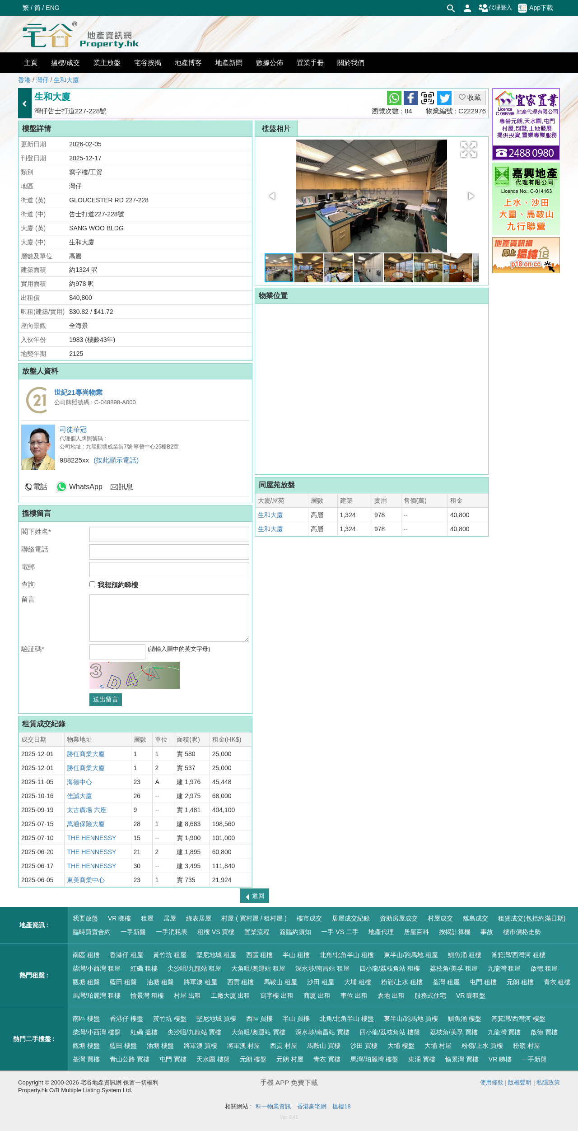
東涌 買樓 (421, 1059)
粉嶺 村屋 (526, 1045)
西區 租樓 (259, 954)
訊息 (126, 487)
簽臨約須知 (295, 931)
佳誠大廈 (79, 795)
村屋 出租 (187, 995)
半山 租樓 (296, 954)
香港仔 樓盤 (126, 1018)
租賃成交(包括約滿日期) (531, 918)
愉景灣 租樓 (147, 995)
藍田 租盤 (123, 982)
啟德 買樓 (544, 1032)
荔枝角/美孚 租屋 (454, 968)
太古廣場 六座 (87, 809)
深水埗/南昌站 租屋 (322, 968)
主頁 (30, 62)
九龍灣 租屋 (504, 968)
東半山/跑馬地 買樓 (411, 1018)
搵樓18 (341, 1106)
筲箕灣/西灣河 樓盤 (518, 1018)
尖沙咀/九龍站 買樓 (195, 1032)
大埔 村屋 (438, 1045)
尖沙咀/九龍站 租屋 (195, 968)
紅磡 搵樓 (144, 1032)
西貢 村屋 (283, 1045)
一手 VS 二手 (339, 931)
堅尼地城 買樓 (216, 1018)
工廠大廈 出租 (231, 995)
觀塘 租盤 (86, 982)
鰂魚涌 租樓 (464, 954)
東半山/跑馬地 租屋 (411, 954)
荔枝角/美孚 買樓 (454, 1032)
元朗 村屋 (289, 1059)
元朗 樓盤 (253, 1059)
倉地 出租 (391, 995)
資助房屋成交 (399, 918)
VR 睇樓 (119, 918)
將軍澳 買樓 (200, 1045)
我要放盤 (85, 918)
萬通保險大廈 (86, 823)
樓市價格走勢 (522, 931)
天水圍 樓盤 (213, 1059)
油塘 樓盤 (160, 1045)
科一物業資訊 (273, 1106)
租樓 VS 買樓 (215, 931)
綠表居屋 (198, 918)
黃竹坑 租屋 (169, 954)
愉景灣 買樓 (462, 1059)
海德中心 (79, 781)
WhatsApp (86, 487)
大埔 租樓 (357, 982)
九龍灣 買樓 (504, 1032)
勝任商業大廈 (86, 753)
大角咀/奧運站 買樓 (258, 1032)
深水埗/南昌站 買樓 (322, 1032)
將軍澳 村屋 (244, 1045)
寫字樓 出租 (277, 995)
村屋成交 (440, 918)
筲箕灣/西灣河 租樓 (518, 954)
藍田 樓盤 (123, 1045)
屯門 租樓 (483, 982)
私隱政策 (548, 1082)
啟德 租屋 (544, 968)
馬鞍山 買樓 (323, 1045)
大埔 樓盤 (401, 1045)
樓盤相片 (276, 128)
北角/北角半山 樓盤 (347, 1018)
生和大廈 (66, 80)
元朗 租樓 (520, 982)
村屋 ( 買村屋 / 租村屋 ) (254, 918)
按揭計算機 (455, 931)
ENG (52, 7)
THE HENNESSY (91, 837)
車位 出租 (354, 995)
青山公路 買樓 (129, 1059)
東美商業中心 (86, 879)
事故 (486, 931)
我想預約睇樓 (113, 585)
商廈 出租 (317, 995)
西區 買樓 (259, 1018)
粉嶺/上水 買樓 (482, 1045)
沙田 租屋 (320, 982)
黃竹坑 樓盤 (169, 1018)
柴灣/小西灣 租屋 (97, 968)
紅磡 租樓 (144, 968)
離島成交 (475, 918)
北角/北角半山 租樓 (347, 954)
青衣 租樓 (557, 982)
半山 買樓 (296, 1018)
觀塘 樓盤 (86, 1045)
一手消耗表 (171, 931)
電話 (40, 487)
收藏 (470, 97)
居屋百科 (416, 931)
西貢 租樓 (240, 982)
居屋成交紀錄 (351, 918)
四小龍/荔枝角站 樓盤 (389, 1032)
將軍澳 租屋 (200, 982)
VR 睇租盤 (470, 995)
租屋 (147, 918)
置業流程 (257, 931)
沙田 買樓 (364, 1045)
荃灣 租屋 (446, 982)
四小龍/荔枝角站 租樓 (389, 968)
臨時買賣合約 (92, 931)
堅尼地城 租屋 (216, 954)
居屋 (169, 918)
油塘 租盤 (160, 982)
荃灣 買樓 (86, 1059)
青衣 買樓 (326, 1059)
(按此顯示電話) (116, 460)
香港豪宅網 (311, 1106)
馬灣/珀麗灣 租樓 (97, 995)
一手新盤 (133, 931)
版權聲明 (519, 1082)
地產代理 (381, 931)
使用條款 (491, 1082)
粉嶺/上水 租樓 (402, 982)
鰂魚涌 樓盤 (464, 1018)
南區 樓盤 (86, 1018)
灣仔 (42, 80)
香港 (24, 80)
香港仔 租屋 (126, 954)
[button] (469, 149)
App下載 (535, 8)
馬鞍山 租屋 (280, 982)
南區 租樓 (86, 954)
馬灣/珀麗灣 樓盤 (374, 1059)
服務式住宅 (430, 995)
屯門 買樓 (172, 1059)
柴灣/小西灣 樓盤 (97, 1032)
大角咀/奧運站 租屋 (258, 968)
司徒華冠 (73, 429)
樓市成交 (309, 918)
